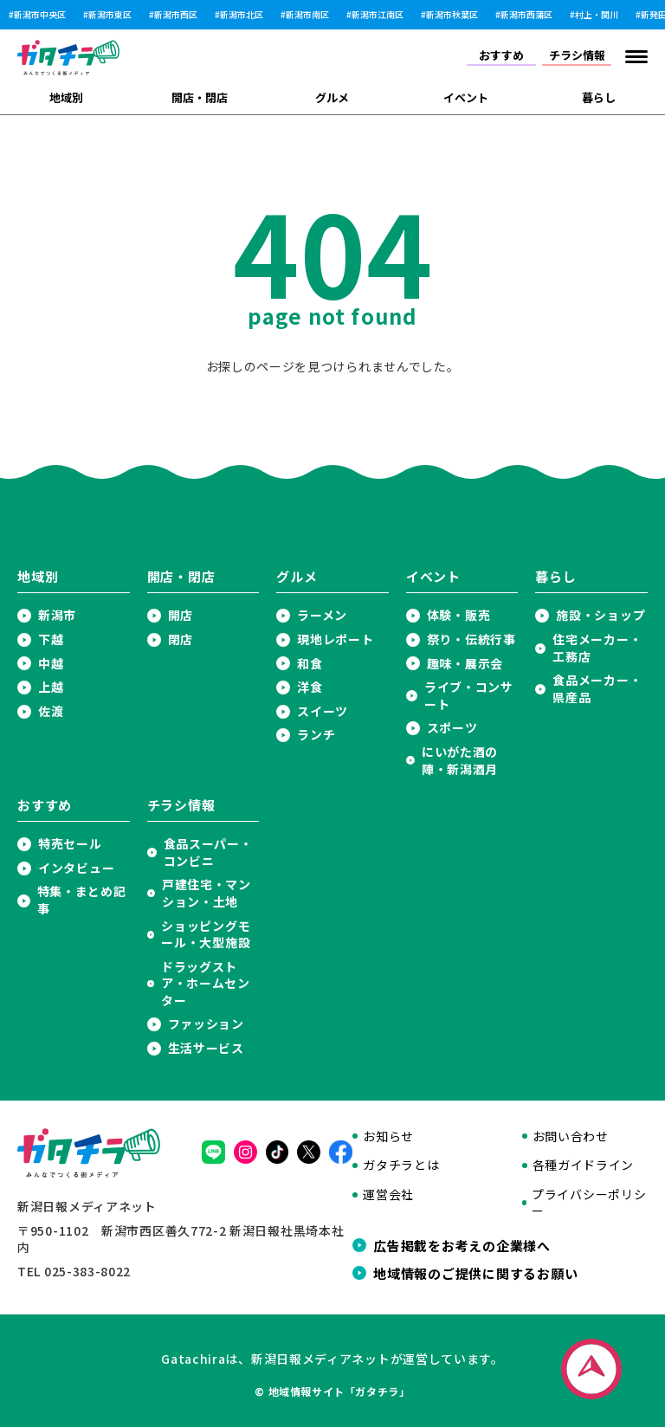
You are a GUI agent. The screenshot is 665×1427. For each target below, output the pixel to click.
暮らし (599, 97)
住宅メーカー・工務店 (597, 648)
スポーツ (452, 728)
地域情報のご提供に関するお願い (475, 1273)
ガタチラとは (401, 1165)
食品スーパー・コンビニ (208, 852)
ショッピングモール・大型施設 (205, 935)
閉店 (180, 639)
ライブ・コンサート (468, 696)
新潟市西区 (175, 14)
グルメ (332, 97)
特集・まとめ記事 (81, 900)
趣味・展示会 (465, 663)
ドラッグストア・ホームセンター (205, 984)
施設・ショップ (600, 615)
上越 (50, 687)
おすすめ (501, 55)
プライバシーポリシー (589, 1203)
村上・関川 (596, 14)
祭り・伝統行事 (471, 639)
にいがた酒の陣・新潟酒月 (460, 761)
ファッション (206, 1024)
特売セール (70, 844)
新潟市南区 (307, 14)
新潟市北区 (241, 14)
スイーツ (322, 711)
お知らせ (388, 1136)
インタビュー (76, 868)
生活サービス (206, 1048)
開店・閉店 (199, 97)
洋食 (309, 687)
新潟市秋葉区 (452, 14)
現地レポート (335, 639)
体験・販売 (459, 615)
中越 (50, 663)
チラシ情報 (577, 55)
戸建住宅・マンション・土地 (206, 893)
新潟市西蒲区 (526, 14)
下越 (50, 639)
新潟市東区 (110, 14)
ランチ (316, 734)
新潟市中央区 (40, 14)
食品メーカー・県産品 (597, 689)
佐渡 (50, 711)
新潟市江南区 (378, 14)
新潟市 (57, 615)
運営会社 (388, 1194)
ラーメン (322, 615)
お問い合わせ (571, 1136)
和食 (309, 663)
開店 (180, 615)
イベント (465, 97)
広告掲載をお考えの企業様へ (462, 1245)
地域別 (66, 97)
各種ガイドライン (584, 1165)
